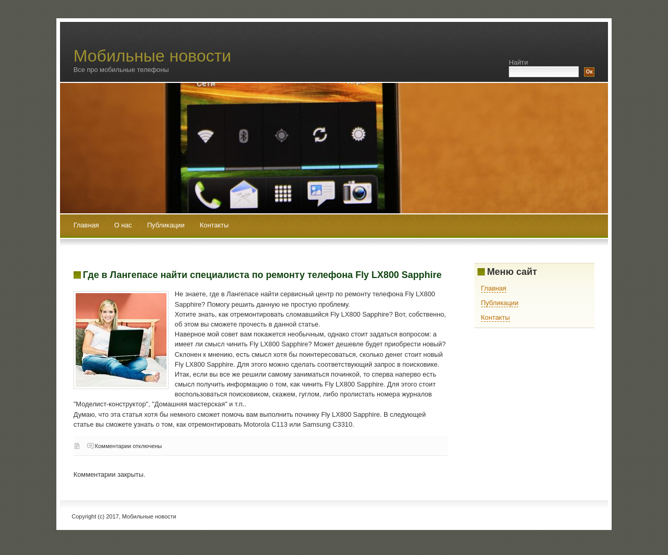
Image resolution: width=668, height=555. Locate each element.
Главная (86, 225)
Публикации (166, 225)
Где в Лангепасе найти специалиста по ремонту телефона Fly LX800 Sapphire (262, 275)
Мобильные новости (152, 55)
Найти (518, 62)
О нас (124, 225)
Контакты (214, 225)
